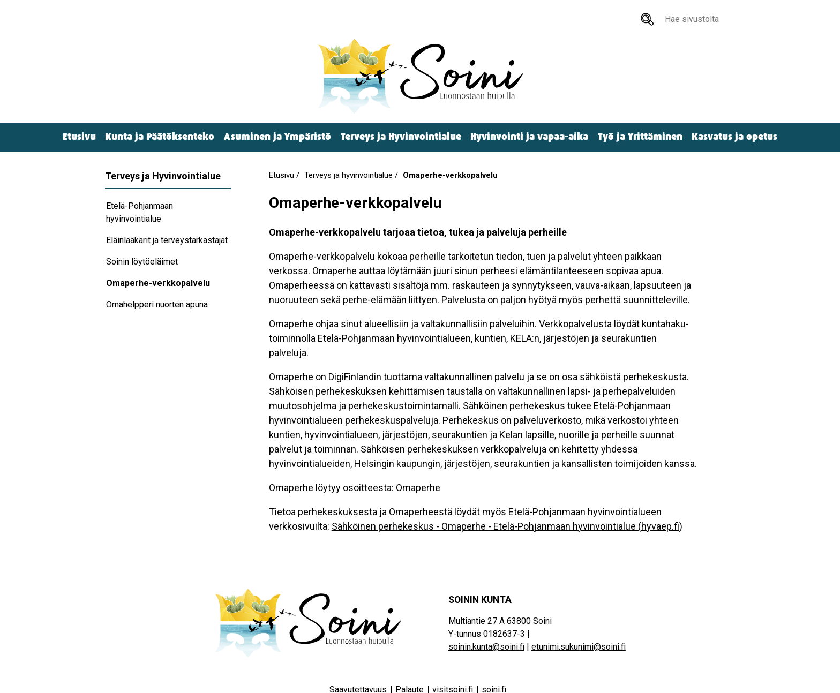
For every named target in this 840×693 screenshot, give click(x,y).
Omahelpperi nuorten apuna (157, 304)
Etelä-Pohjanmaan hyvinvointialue (139, 212)
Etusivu (79, 136)
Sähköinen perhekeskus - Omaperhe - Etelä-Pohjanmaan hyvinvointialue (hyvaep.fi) (507, 526)
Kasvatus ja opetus (734, 136)
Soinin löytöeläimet (142, 262)
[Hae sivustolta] (647, 19)
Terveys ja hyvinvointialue (348, 175)
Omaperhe (418, 487)
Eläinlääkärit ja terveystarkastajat (167, 240)
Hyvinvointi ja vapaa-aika (529, 136)
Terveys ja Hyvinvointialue (401, 136)
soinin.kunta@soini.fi (486, 647)
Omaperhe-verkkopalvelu (158, 283)
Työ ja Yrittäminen (640, 136)
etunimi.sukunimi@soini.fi (578, 647)
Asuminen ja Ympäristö (277, 136)
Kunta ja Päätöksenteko (159, 136)
